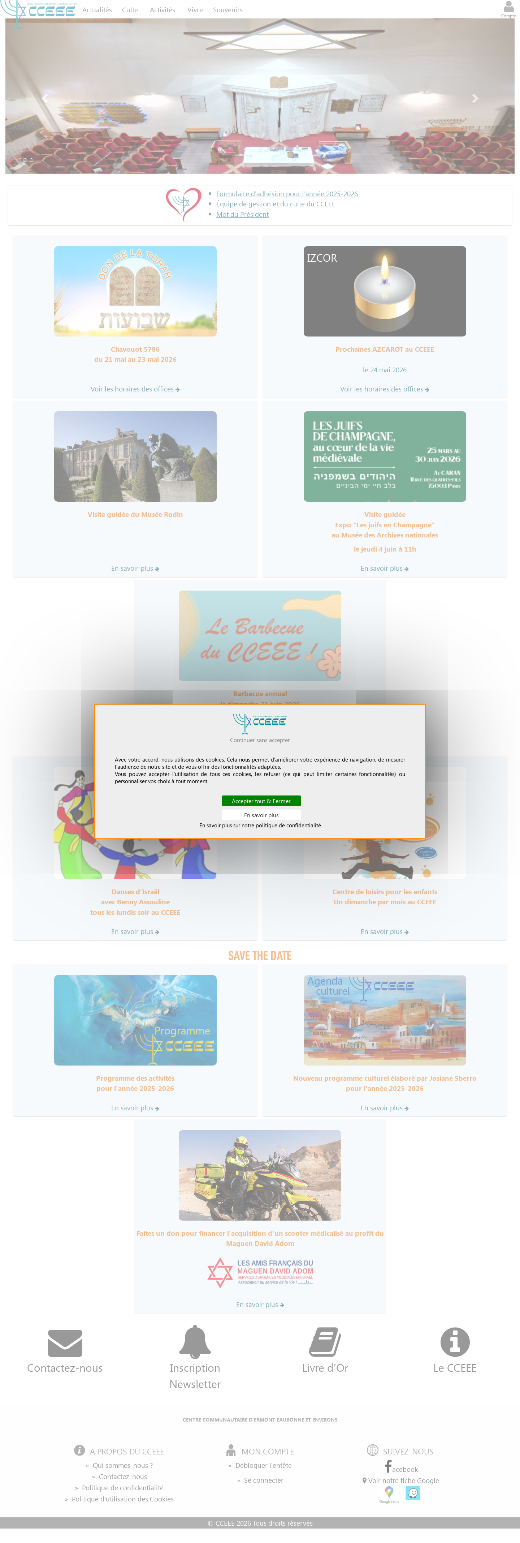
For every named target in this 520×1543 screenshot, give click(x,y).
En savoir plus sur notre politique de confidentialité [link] (260, 825)
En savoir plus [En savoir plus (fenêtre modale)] (261, 815)
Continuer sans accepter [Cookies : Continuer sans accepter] (260, 739)
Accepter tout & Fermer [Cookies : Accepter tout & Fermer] (261, 800)
